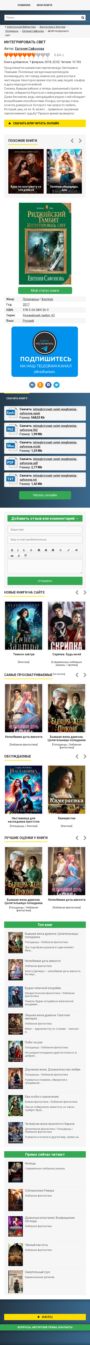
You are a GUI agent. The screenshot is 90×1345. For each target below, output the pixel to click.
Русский (28, 320)
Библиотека (7, 5)
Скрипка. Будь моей (66, 654)
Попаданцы (31, 299)
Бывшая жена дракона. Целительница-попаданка (67, 738)
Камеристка (66, 818)
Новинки (24, 5)
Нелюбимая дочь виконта (23, 736)
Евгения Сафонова (33, 31)
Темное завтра (24, 654)
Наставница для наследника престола (23, 820)
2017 (26, 304)
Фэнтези (47, 299)
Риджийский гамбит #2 (39, 315)
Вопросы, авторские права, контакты (45, 1327)
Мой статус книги (45, 290)
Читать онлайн (45, 495)
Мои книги (44, 5)
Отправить (45, 581)
